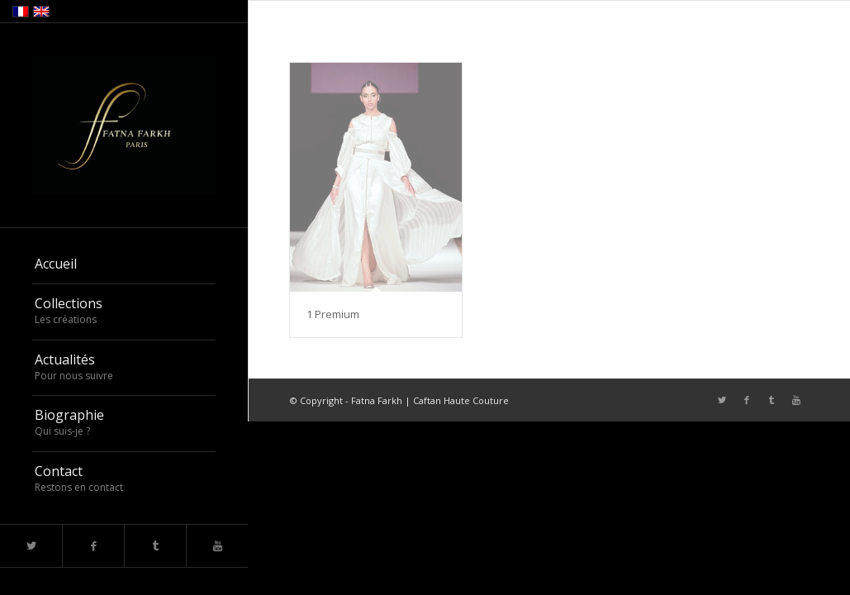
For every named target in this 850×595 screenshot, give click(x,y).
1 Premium (332, 314)
